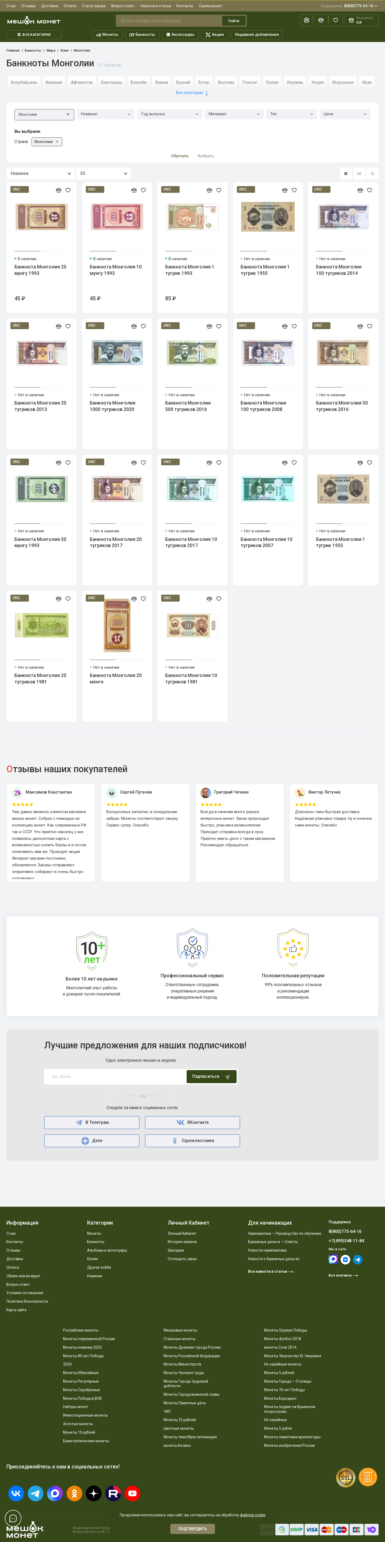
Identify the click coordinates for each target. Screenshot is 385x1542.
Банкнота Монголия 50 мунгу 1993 (40, 542)
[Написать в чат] (13, 1518)
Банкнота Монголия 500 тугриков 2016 (188, 406)
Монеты (107, 34)
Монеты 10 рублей (79, 1432)
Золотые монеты (78, 1424)
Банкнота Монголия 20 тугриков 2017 (116, 542)
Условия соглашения (24, 1293)
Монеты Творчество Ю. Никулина (292, 1356)
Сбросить (180, 155)
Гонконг (249, 82)
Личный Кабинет (182, 1233)
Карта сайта (16, 1310)
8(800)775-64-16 (349, 6)
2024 (67, 1364)
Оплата (70, 6)
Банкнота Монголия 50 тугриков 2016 (342, 406)
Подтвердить (192, 1529)
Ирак (367, 82)
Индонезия (342, 82)
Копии (92, 1259)
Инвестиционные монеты (85, 1415)
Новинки (94, 1276)
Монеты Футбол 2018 (282, 1339)
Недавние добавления (257, 34)
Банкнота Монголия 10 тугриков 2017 (191, 542)
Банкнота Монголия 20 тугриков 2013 (40, 406)
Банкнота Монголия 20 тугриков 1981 (40, 679)
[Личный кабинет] (306, 20)
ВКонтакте (192, 1122)
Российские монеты (80, 1330)
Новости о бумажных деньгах (273, 1259)
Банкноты (142, 34)
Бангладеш (111, 82)
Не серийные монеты (282, 1364)
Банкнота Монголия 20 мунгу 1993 (40, 270)
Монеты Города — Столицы (287, 1381)
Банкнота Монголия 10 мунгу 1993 (116, 270)
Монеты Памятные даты (185, 1403)
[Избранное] (336, 20)
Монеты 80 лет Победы (83, 1356)
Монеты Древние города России (192, 1347)
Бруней (183, 82)
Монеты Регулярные (81, 1381)
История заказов (182, 1242)
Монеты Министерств (182, 1364)
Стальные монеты (179, 1339)
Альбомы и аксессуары (107, 1250)
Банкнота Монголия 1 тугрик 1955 (265, 270)
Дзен (92, 1141)
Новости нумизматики (267, 1250)
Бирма (161, 82)
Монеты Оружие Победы (285, 1330)
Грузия (272, 82)
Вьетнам (226, 82)
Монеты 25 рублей (180, 1420)
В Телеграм (92, 1122)
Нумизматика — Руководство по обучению (284, 1233)
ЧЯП (167, 1411)
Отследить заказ (182, 1259)
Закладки (176, 1250)
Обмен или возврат (23, 1276)
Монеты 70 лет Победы (284, 1390)
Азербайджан (24, 82)
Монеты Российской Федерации (192, 1356)
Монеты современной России (89, 1339)
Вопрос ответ (123, 6)
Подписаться (211, 1077)
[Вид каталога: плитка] (346, 174)
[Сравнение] (321, 20)
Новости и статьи (156, 6)
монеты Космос (177, 1445)
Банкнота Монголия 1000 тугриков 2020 (112, 406)
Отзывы (29, 6)
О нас (11, 6)
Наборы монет (75, 1407)
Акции (215, 34)
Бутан (203, 82)
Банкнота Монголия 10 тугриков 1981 (191, 679)
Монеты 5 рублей (279, 1373)
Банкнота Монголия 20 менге (116, 679)
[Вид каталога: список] (359, 174)
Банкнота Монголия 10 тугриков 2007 (266, 542)
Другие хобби (99, 1267)
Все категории (34, 35)
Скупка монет (210, 6)
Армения (53, 82)
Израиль (295, 82)
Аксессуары (180, 34)
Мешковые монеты (180, 1330)
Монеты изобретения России (289, 1445)
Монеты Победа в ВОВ (82, 1398)
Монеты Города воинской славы (192, 1394)
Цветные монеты (179, 1428)
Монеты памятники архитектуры (292, 1437)
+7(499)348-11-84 (346, 1240)
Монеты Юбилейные (81, 1373)
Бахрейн (138, 82)
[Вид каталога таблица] (372, 174)
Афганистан (82, 82)
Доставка (49, 6)
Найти (233, 21)
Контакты (184, 6)
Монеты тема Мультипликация (190, 1437)
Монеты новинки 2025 (82, 1347)
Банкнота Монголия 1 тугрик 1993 (189, 270)
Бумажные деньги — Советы (273, 1242)
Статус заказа (94, 6)
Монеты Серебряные (81, 1390)
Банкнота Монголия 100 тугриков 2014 (338, 270)
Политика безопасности (27, 1301)
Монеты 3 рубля (278, 1428)
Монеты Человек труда (184, 1373)
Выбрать (206, 155)
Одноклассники (192, 1141)
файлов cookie (252, 1515)
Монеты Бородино (280, 1398)
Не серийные (275, 1420)
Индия (317, 82)
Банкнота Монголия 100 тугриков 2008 (263, 406)
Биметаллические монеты (86, 1441)
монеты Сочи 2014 (280, 1347)
